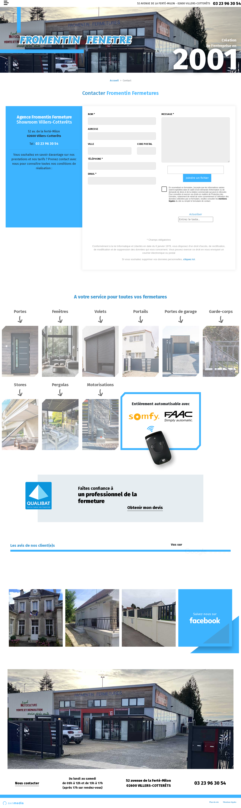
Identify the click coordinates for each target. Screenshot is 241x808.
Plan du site (214, 802)
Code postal (144, 144)
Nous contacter (27, 783)
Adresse (93, 129)
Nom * (91, 114)
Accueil (114, 80)
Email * (92, 173)
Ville (91, 144)
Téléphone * (95, 158)
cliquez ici (189, 259)
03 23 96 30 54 (227, 3)
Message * (168, 114)
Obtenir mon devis (145, 507)
